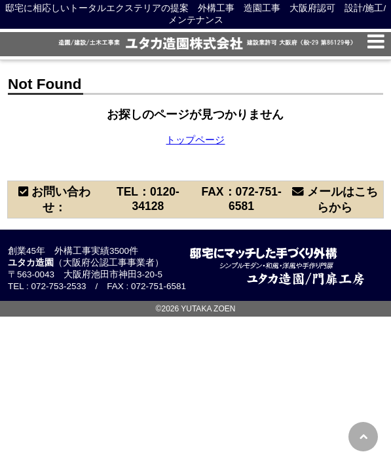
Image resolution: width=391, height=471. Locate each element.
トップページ (195, 139)
